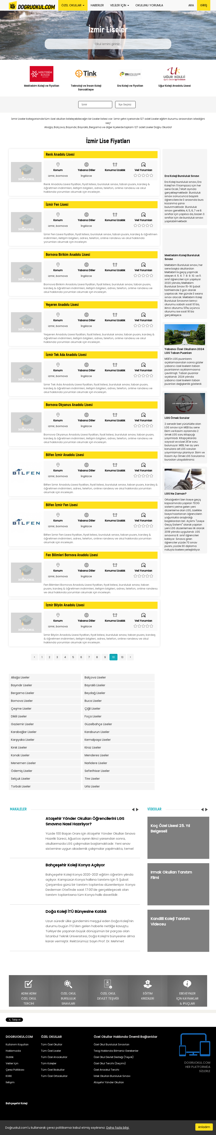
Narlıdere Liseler (96, 763)
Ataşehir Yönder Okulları (109, 1082)
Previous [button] (15, 80)
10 (113, 657)
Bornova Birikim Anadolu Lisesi (68, 255)
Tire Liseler (92, 779)
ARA (191, 5)
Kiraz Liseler (93, 747)
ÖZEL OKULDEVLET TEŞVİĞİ (108, 990)
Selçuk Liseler (20, 779)
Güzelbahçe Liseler (98, 724)
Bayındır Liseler (21, 685)
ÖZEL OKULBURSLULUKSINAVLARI (68, 992)
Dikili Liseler (19, 716)
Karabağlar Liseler (23, 732)
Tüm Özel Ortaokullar (54, 1076)
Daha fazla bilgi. (117, 1128)
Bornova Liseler (22, 701)
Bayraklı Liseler (95, 685)
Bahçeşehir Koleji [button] (16, 1103)
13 (122, 657)
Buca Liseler (93, 701)
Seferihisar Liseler (97, 771)
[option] (41, 79)
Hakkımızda (13, 1051)
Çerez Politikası (15, 1069)
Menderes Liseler (97, 755)
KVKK (9, 1076)
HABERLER (97, 5)
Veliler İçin (12, 1063)
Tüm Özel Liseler (51, 1051)
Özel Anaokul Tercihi (106, 1069)
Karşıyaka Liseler (22, 740)
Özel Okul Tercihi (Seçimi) (110, 1063)
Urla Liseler (92, 786)
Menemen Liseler (23, 763)
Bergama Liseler (22, 693)
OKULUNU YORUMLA (149, 5)
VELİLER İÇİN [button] (119, 5)
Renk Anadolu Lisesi (60, 155)
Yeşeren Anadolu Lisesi (62, 305)
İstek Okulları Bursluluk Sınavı (112, 1076)
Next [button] (200, 80)
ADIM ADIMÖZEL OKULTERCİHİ (28, 992)
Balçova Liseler (95, 677)
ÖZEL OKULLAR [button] (72, 5)
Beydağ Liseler (95, 693)
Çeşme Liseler (21, 708)
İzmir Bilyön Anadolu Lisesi (65, 605)
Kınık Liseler (19, 747)
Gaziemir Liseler (22, 724)
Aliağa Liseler (20, 677)
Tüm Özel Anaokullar (54, 1057)
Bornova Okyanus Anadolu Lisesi (69, 405)
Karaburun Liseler (97, 732)
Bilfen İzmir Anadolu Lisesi (65, 455)
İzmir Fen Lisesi (57, 205)
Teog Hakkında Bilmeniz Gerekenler (116, 1051)
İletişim (10, 1082)
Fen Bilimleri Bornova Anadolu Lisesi (72, 555)
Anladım (204, 1127)
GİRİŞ (203, 5)
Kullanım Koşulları (17, 1044)
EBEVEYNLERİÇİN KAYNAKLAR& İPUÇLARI (187, 992)
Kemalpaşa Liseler (98, 740)
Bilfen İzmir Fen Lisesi (62, 505)
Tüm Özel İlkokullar (53, 1069)
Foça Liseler (93, 716)
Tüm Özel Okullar (51, 1044)
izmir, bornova (58, 176)
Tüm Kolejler (48, 1063)
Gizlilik (10, 1057)
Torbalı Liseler (21, 786)
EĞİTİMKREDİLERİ (147, 990)
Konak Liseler (20, 755)
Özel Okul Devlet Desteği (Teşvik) (114, 1057)
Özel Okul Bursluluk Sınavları (111, 1044)
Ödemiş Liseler (21, 771)
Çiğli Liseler (92, 708)
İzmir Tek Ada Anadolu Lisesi (66, 355)
